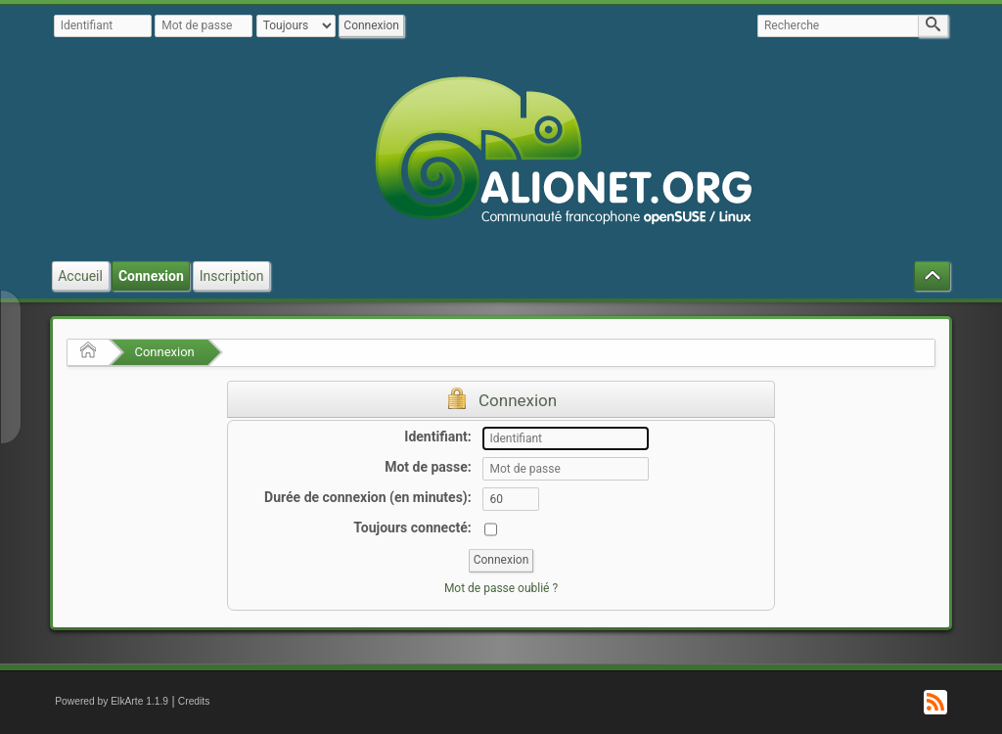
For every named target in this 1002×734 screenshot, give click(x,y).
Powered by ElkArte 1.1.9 (111, 701)
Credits (194, 701)
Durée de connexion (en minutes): (368, 497)
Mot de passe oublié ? (501, 588)
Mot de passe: (428, 467)
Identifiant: (437, 436)
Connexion (164, 351)
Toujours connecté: (412, 527)
